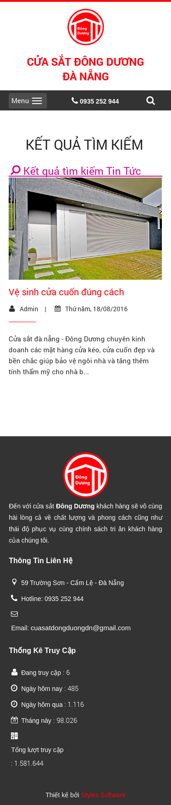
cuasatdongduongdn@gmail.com (81, 628)
